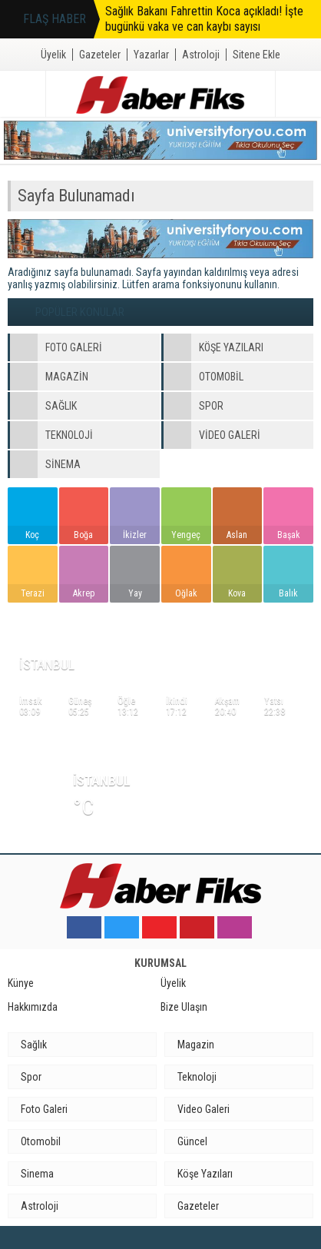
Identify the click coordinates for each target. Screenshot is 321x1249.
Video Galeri (203, 1109)
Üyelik (53, 54)
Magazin (195, 1044)
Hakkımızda (33, 1007)
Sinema (37, 1174)
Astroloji (201, 54)
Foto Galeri (44, 1109)
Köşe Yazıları (205, 1174)
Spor (31, 1077)
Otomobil (41, 1141)
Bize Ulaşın (183, 1007)
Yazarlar (151, 54)
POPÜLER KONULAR (79, 312)
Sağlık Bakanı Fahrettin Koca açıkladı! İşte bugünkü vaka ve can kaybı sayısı (204, 19)
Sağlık (34, 1044)
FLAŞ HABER (54, 19)
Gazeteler (100, 54)
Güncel (192, 1141)
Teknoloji (197, 1077)
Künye (21, 983)
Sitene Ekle (256, 54)
